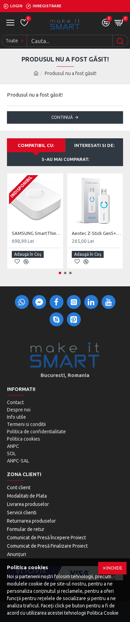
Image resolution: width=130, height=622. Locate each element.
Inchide (114, 568)
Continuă (62, 117)
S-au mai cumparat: (65, 159)
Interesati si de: (94, 145)
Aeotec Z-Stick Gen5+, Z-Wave (96, 233)
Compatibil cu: (36, 145)
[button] (60, 273)
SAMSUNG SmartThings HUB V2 (36, 233)
